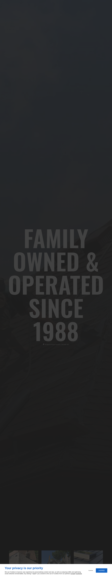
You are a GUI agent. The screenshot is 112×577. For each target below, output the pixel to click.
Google (73, 573)
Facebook (79, 573)
